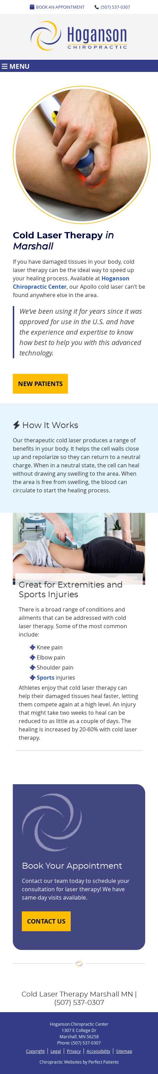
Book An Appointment (57, 7)
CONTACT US (46, 921)
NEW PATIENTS (40, 383)
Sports (45, 677)
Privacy (74, 1051)
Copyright (35, 1051)
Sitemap (124, 1051)
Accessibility (98, 1051)
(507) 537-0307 (115, 7)
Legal (56, 1051)
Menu (15, 66)
